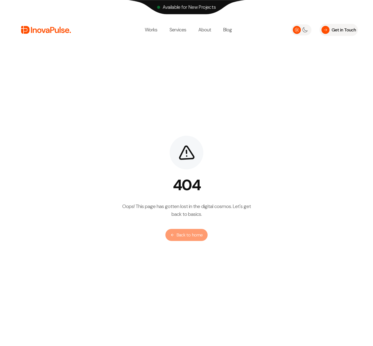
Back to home (186, 236)
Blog (227, 30)
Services (177, 30)
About (204, 30)
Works (151, 30)
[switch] (301, 29)
